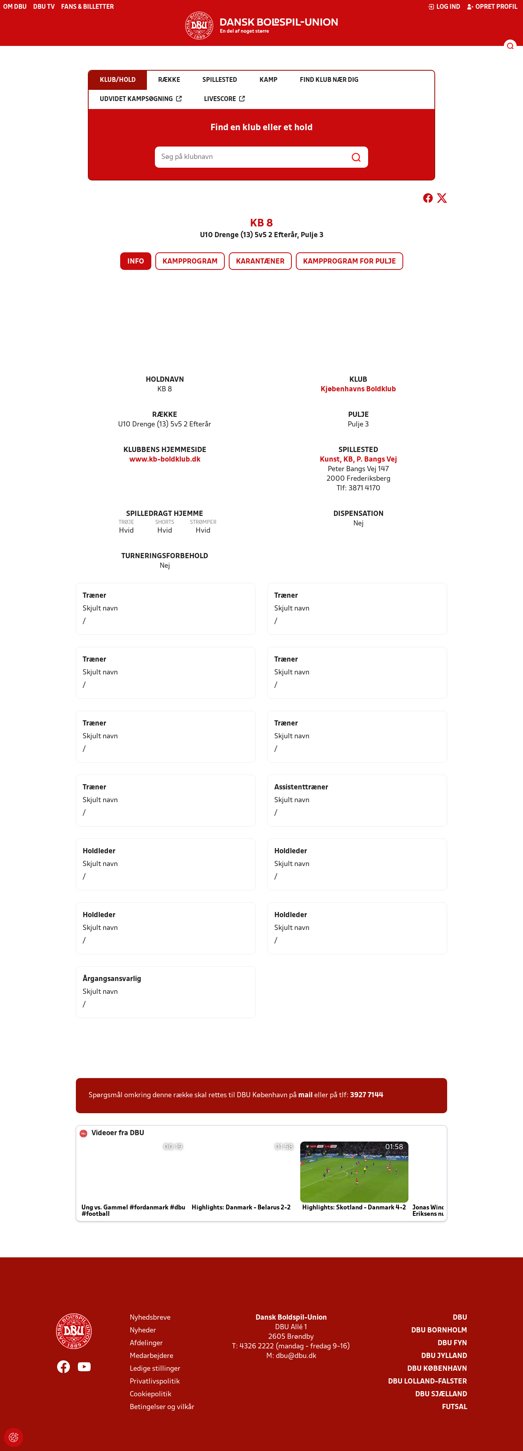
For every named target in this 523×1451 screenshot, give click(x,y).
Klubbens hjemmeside (164, 450)
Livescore (224, 99)
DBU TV (44, 7)
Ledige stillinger (155, 1369)
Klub (358, 380)
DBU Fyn (452, 1343)
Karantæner (260, 261)
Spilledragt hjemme (164, 514)
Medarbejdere (151, 1356)
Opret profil (492, 6)
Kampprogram (190, 261)
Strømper (203, 522)
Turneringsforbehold (164, 556)
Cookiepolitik (150, 1394)
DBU (460, 1317)
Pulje (358, 415)
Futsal (454, 1407)
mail (305, 1095)
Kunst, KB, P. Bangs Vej (358, 459)
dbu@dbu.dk (296, 1356)
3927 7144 (366, 1095)
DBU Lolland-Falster (427, 1381)
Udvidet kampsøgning (141, 99)
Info (135, 261)
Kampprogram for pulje (349, 261)
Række (164, 415)
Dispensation (358, 514)
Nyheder (143, 1330)
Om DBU (15, 7)
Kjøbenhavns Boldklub (358, 389)
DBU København (437, 1369)
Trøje (126, 522)
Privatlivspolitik (155, 1381)
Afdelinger (146, 1343)
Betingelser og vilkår (162, 1407)
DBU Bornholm (439, 1330)
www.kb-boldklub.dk (164, 459)
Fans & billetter (87, 7)
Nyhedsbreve (150, 1317)
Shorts (164, 522)
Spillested (358, 450)
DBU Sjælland (441, 1394)
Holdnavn (165, 380)
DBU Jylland (444, 1356)
